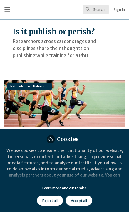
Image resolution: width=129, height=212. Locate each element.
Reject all (50, 200)
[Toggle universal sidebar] (7, 9)
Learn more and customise (64, 188)
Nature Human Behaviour (29, 86)
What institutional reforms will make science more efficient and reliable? (64, 103)
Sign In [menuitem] (119, 9)
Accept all (79, 200)
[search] (96, 9)
